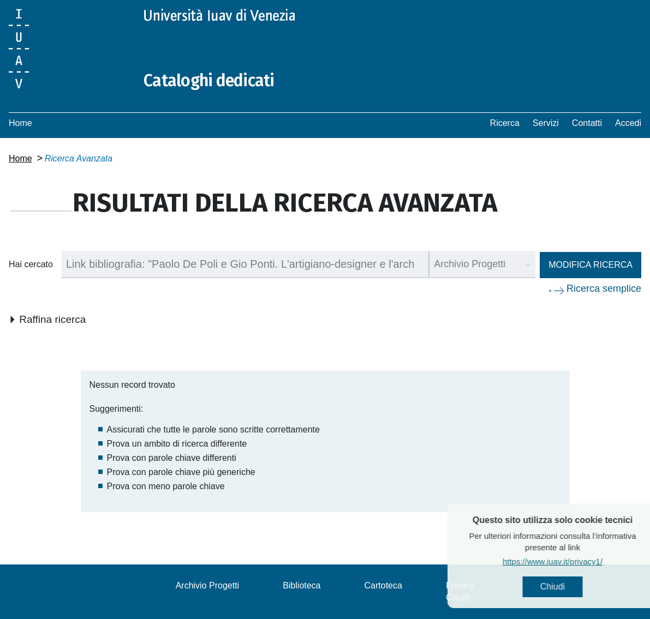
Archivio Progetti (208, 585)
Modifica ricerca (590, 264)
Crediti (458, 597)
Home (20, 123)
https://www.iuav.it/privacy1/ (575, 561)
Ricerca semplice (603, 288)
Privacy (460, 585)
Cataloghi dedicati (209, 81)
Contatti (587, 123)
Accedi (628, 123)
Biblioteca (301, 585)
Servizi (546, 123)
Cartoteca (383, 585)
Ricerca (505, 123)
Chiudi (575, 586)
